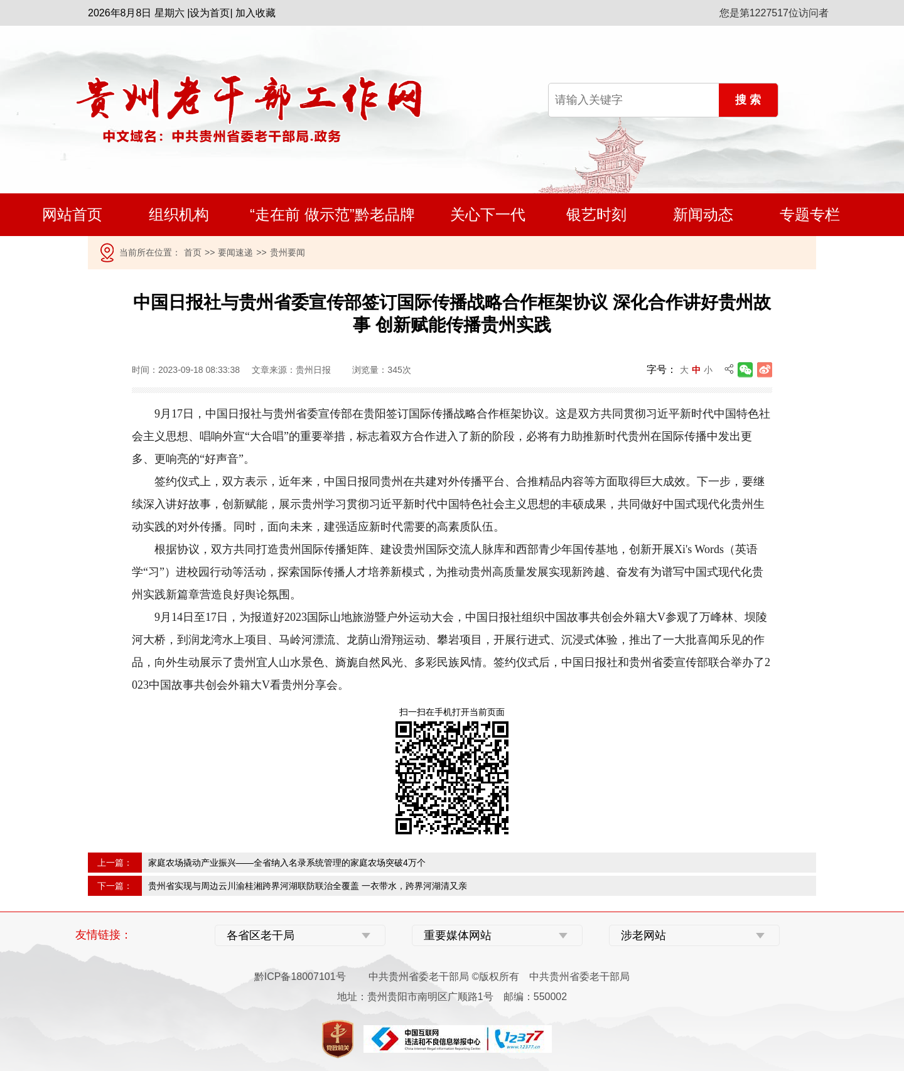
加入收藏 (255, 13)
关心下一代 (487, 214)
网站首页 (72, 214)
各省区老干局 (260, 935)
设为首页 (210, 13)
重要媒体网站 (458, 935)
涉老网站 (643, 935)
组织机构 (179, 214)
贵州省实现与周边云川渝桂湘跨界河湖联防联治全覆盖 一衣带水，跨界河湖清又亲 (307, 886)
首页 (193, 252)
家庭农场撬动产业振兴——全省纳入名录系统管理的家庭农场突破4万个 (287, 863)
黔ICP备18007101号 (300, 976)
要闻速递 (235, 252)
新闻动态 (703, 214)
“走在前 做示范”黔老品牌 (332, 214)
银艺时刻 (596, 214)
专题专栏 (810, 214)
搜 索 (748, 100)
